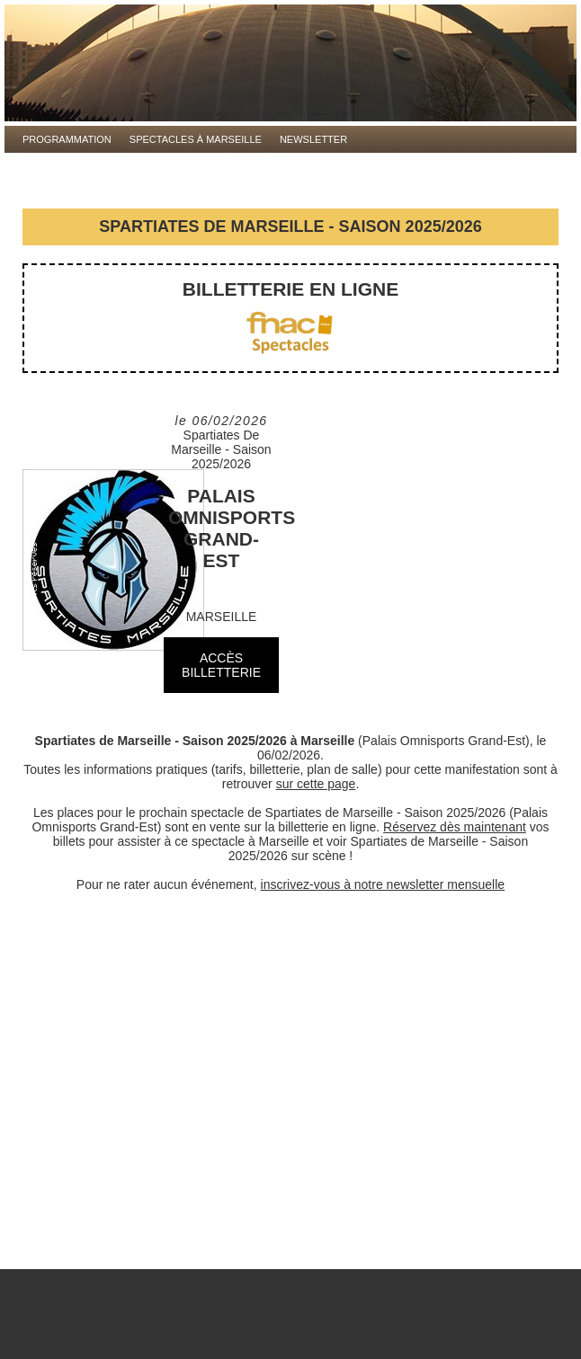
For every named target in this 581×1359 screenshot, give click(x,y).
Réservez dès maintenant (454, 827)
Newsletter (313, 139)
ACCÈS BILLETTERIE (221, 665)
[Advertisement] (290, 1089)
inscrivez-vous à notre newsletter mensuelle (383, 884)
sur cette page (316, 784)
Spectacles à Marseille (196, 139)
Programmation (67, 139)
